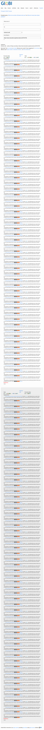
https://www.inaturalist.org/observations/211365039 (14, 224)
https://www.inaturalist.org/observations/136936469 (14, 156)
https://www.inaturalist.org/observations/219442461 (14, 173)
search (31, 8)
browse (9, 8)
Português (3, 11)
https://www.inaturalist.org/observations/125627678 (14, 201)
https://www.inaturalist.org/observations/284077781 (14, 354)
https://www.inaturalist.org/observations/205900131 (14, 258)
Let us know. (36, 48)
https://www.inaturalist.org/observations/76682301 (14, 65)
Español (41, 8)
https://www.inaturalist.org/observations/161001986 (14, 447)
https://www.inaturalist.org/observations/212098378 (14, 218)
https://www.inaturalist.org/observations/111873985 (14, 662)
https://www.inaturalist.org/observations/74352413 (14, 77)
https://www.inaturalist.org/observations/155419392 (14, 139)
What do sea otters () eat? (17, 15)
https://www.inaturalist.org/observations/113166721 (14, 645)
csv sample (10, 48)
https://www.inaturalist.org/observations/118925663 (14, 263)
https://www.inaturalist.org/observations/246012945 (14, 133)
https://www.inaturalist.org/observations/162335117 (14, 105)
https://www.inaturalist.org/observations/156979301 (14, 464)
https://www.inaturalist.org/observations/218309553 (14, 178)
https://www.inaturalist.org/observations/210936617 (14, 229)
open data (25, 727)
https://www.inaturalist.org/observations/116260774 (14, 286)
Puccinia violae (7, 55)
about (2, 8)
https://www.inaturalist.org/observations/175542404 (14, 371)
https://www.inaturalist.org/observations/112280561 (14, 320)
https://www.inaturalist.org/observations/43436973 (14, 167)
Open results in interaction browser (14, 49)
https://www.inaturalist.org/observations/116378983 (14, 280)
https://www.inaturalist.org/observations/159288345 (14, 116)
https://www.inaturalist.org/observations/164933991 (14, 88)
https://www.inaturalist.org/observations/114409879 (14, 303)
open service (16, 727)
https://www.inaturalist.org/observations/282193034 (14, 359)
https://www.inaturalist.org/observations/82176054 (14, 60)
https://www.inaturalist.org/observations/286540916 (14, 348)
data (18, 8)
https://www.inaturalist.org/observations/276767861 (14, 376)
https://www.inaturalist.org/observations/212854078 (14, 207)
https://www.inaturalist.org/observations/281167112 (14, 365)
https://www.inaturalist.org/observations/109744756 (14, 331)
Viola (26, 55)
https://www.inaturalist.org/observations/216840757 (14, 184)
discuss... (21, 64)
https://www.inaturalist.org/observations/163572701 (14, 99)
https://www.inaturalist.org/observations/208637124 (14, 241)
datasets (22, 8)
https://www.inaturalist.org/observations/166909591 (14, 82)
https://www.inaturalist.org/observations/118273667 (14, 269)
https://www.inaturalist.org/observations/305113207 (14, 314)
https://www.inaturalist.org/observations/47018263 (14, 150)
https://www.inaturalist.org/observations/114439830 (14, 297)
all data (14, 48)
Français (10, 11)
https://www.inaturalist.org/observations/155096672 (14, 481)
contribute (14, 8)
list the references (26, 49)
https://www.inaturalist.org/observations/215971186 (14, 190)
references (36, 8)
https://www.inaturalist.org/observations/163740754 (14, 430)
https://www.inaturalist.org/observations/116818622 (14, 611)
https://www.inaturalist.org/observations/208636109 (14, 246)
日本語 (6, 11)
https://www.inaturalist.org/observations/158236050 (14, 122)
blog (5, 8)
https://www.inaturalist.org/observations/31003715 (14, 195)
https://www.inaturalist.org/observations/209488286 (14, 235)
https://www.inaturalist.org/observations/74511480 (14, 71)
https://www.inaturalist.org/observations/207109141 (14, 252)
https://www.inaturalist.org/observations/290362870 (14, 337)
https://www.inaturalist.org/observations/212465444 (14, 212)
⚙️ (25, 60)
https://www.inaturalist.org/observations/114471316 (14, 628)
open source (32, 727)
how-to (26, 8)
